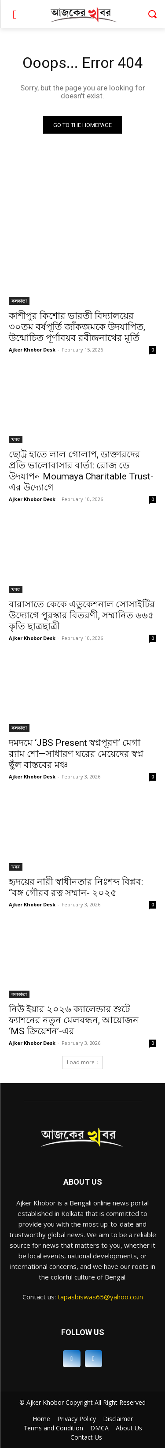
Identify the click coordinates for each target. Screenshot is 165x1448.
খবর (15, 439)
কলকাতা (19, 301)
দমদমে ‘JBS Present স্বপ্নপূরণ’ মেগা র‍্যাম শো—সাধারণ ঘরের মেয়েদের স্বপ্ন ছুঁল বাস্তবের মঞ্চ (76, 753)
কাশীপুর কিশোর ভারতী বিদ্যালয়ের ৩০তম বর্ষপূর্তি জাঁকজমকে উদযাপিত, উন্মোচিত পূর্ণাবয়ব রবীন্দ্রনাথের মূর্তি (77, 327)
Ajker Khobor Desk (32, 349)
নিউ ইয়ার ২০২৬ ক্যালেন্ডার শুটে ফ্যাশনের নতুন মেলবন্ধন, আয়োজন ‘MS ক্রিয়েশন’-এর (74, 1020)
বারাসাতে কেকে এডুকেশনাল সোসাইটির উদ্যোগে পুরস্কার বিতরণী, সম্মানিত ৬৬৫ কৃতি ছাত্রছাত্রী (82, 615)
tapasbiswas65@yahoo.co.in (100, 1296)
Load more (83, 1062)
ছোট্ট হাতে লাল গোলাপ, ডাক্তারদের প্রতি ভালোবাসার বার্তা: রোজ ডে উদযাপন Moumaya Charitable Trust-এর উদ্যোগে (81, 471)
